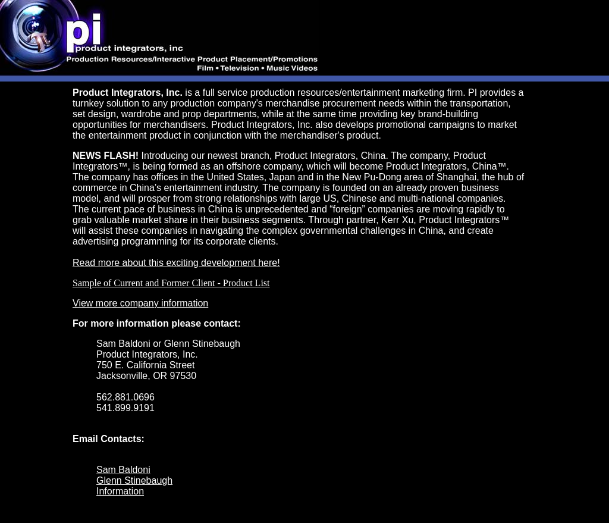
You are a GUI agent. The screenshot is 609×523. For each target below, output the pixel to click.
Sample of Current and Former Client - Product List (171, 283)
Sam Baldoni (123, 470)
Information (120, 491)
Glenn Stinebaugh (134, 480)
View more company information (140, 303)
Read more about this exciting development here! (176, 263)
